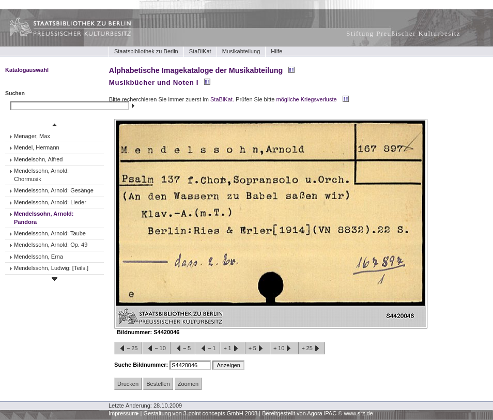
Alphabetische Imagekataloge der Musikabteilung (196, 70)
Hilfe (276, 51)
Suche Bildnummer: (142, 365)
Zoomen (188, 384)
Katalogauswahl (27, 70)
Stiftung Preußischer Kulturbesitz (403, 33)
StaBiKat (200, 51)
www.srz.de (358, 413)
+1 (232, 348)
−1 (207, 348)
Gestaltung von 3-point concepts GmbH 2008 (200, 413)
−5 (183, 348)
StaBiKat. (222, 99)
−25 (128, 348)
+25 (312, 348)
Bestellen (158, 384)
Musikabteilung (241, 51)
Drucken (127, 384)
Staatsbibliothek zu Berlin (146, 51)
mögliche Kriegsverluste (306, 99)
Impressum (123, 413)
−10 (156, 348)
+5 (258, 348)
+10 (284, 348)
